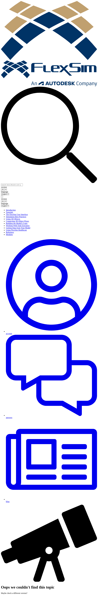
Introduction (11, 210)
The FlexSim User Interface (17, 214)
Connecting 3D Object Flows (17, 221)
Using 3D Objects (13, 219)
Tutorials (9, 212)
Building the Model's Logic (17, 223)
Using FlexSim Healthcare (16, 230)
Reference (10, 232)
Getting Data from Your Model (18, 228)
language (4, 192)
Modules (9, 234)
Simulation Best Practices (16, 217)
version (4, 187)
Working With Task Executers (17, 226)
